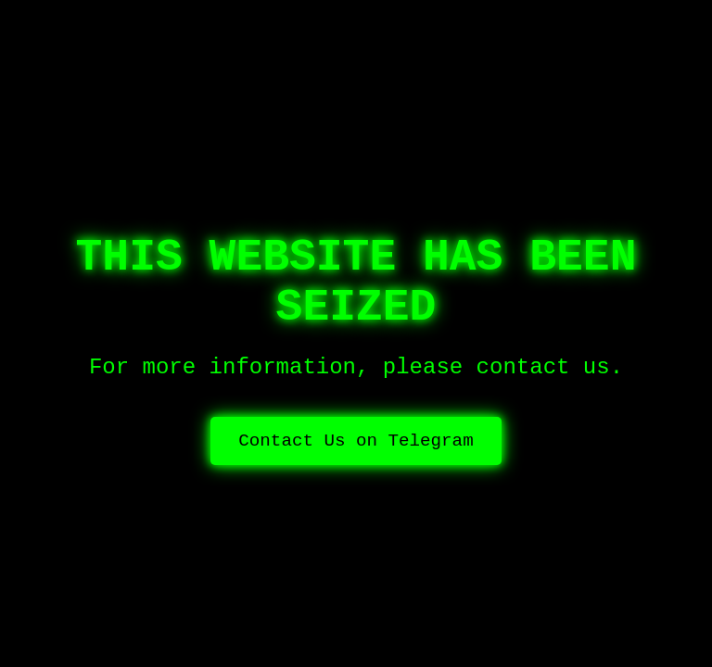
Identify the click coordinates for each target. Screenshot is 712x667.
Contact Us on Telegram (355, 441)
